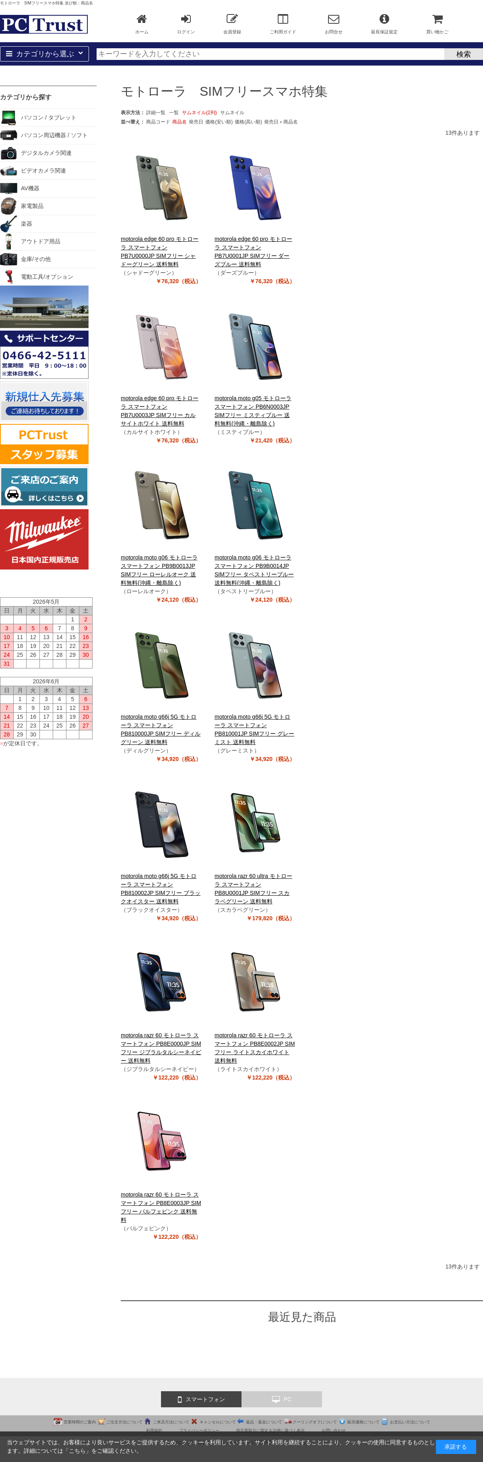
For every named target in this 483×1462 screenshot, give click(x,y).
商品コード (158, 122)
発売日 (196, 122)
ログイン (186, 23)
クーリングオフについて (315, 1422)
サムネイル (232, 112)
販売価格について (363, 1422)
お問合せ (334, 23)
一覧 (174, 112)
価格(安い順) (219, 122)
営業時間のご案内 (80, 1422)
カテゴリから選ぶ (44, 54)
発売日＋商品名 (281, 122)
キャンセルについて (218, 1422)
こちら (77, 1451)
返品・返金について (264, 1422)
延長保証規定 (384, 23)
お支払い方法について (410, 1422)
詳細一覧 (155, 112)
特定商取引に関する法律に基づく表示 (270, 1430)
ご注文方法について (124, 1422)
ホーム (142, 23)
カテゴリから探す (26, 97)
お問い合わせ (334, 1430)
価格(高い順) (248, 122)
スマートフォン (201, 1399)
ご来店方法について (171, 1422)
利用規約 (154, 1430)
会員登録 (232, 23)
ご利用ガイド (283, 23)
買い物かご (437, 23)
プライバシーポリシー (199, 1430)
